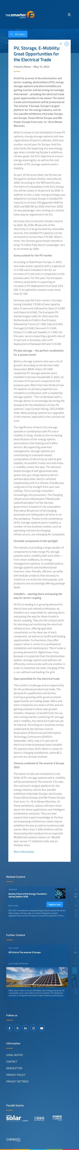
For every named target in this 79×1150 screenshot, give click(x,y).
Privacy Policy (15, 1075)
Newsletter (14, 1068)
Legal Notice (14, 1055)
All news (16, 34)
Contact (11, 1061)
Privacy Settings (17, 1081)
